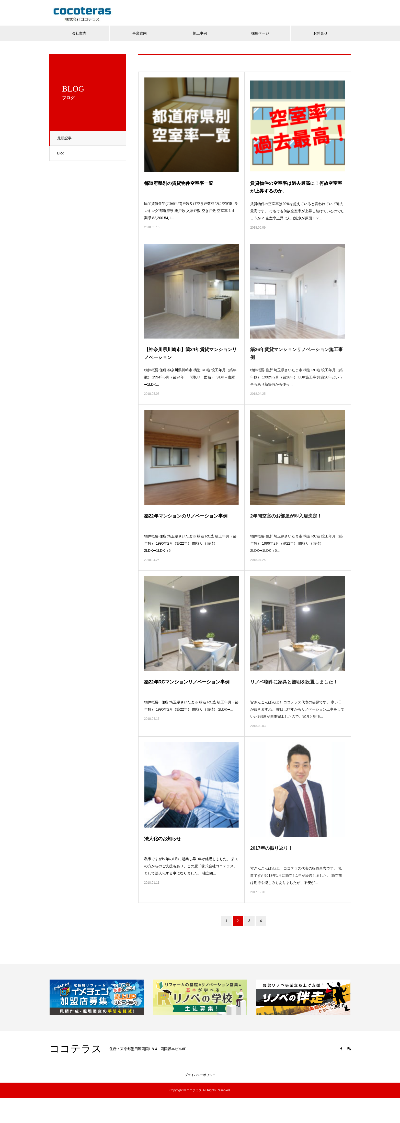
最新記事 (64, 138)
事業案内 (139, 33)
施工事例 (200, 33)
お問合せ (320, 33)
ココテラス (75, 1049)
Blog (60, 153)
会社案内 (79, 33)
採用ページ (260, 33)
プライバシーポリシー (200, 1075)
